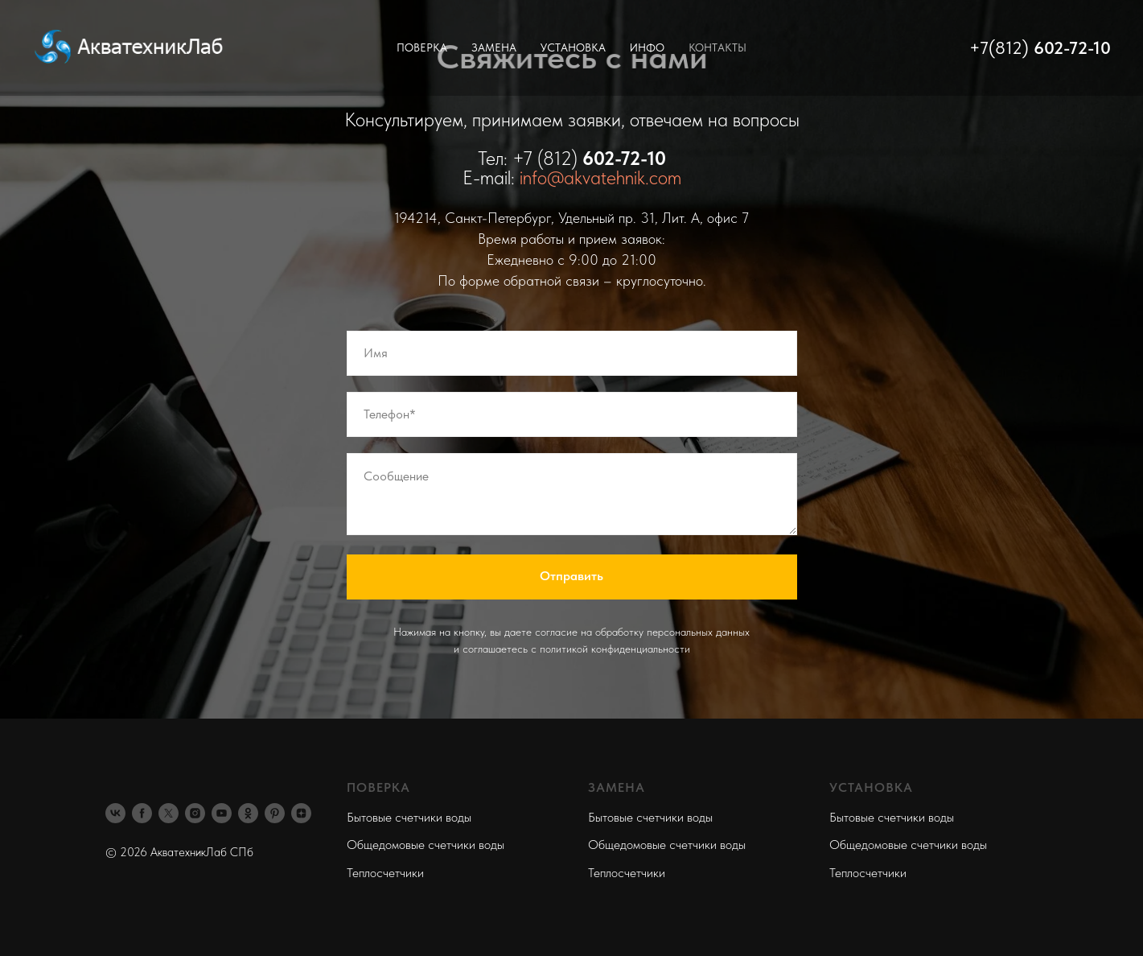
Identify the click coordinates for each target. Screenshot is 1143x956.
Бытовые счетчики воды (409, 817)
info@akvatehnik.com (600, 177)
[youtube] (222, 813)
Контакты (717, 47)
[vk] (115, 813)
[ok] (248, 813)
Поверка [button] (422, 47)
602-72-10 (1072, 47)
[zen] (301, 813)
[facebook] (142, 813)
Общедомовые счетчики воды (425, 844)
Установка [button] (573, 47)
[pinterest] (275, 813)
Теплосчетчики (385, 872)
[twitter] (168, 813)
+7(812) (1001, 47)
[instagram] (195, 813)
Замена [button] (493, 47)
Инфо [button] (647, 47)
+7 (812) (547, 158)
